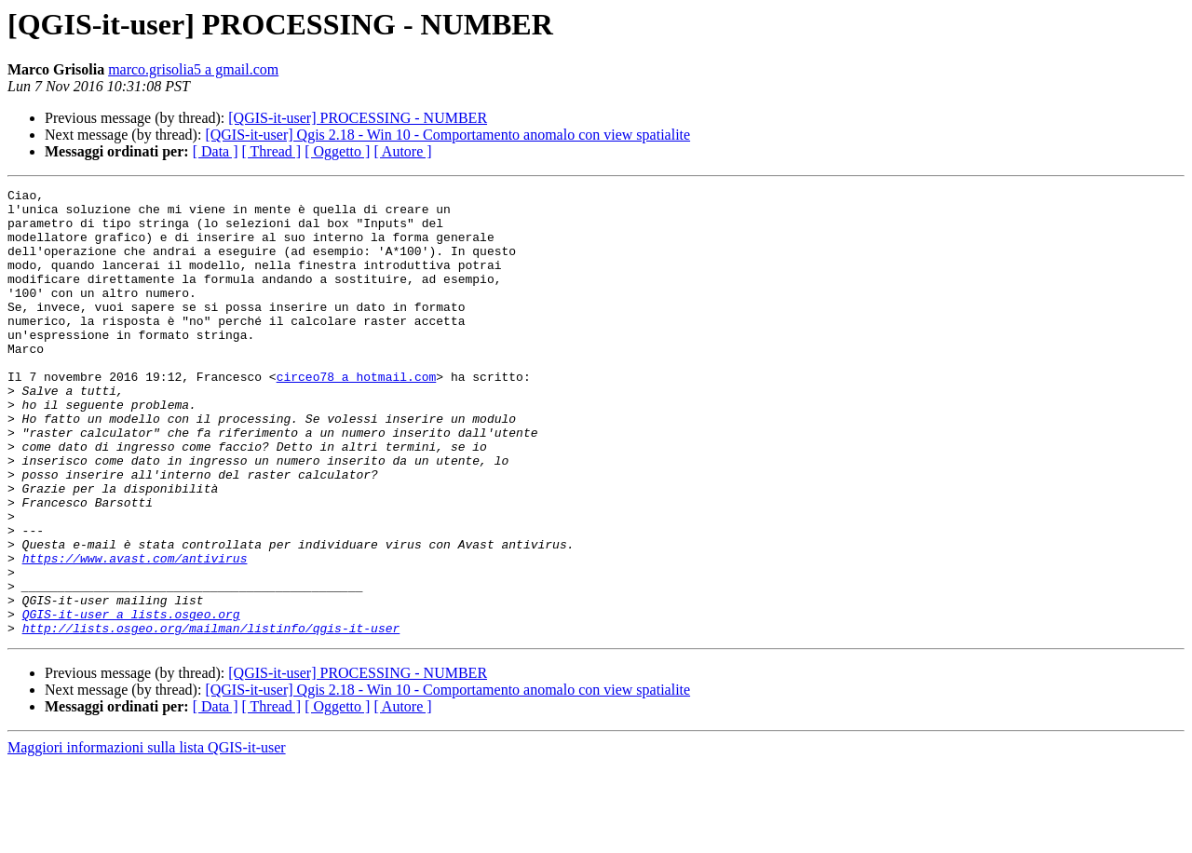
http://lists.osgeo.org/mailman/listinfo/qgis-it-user (211, 717)
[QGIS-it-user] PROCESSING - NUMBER (357, 118)
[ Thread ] (272, 151)
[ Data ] (215, 151)
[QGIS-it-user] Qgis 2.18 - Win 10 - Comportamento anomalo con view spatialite (447, 134)
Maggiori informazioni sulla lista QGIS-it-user (146, 837)
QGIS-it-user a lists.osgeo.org (131, 700)
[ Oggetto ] (337, 151)
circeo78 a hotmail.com (357, 415)
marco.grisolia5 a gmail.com (193, 69)
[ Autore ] (402, 151)
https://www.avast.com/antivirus (135, 633)
